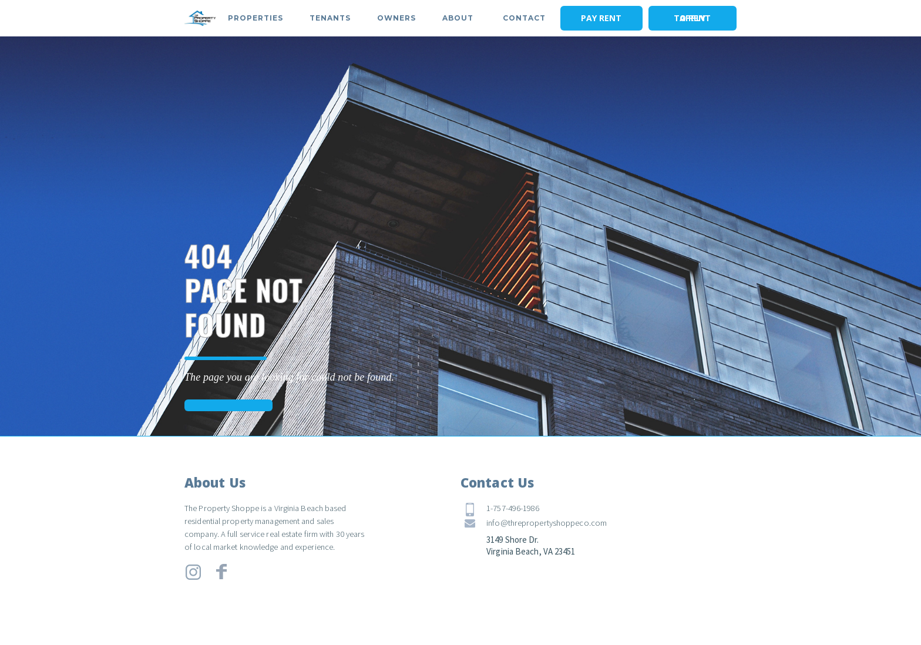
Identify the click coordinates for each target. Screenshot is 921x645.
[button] (255, 18)
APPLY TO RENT (692, 17)
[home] (200, 18)
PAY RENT (601, 17)
